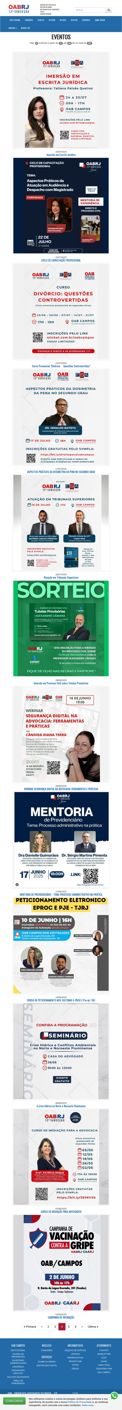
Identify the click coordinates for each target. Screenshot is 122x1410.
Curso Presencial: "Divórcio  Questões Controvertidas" (61, 366)
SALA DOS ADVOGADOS (18, 1377)
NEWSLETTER (103, 1354)
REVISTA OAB (75, 1361)
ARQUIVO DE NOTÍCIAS (75, 1350)
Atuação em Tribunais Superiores (61, 577)
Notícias (52, 20)
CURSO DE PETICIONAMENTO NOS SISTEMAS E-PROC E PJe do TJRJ (61, 1000)
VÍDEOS (75, 1369)
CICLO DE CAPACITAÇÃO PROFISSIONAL (61, 260)
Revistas (74, 20)
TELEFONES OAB (104, 1369)
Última (93, 1326)
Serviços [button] (13, 28)
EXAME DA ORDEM (46, 1362)
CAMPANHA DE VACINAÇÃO (61, 1317)
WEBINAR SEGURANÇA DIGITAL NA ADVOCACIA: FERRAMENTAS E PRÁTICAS (61, 789)
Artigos (63, 20)
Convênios (86, 20)
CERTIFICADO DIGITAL (46, 1365)
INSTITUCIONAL (18, 1350)
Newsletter (25, 28)
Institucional (16, 19)
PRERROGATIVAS (75, 1358)
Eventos (41, 20)
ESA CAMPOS (104, 1372)
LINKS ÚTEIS (104, 1365)
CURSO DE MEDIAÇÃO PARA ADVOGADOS (61, 1212)
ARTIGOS (75, 1354)
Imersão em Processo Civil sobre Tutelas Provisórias (61, 683)
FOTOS (75, 1365)
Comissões (29, 20)
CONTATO (103, 1350)
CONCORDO (14, 1401)
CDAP (103, 1358)
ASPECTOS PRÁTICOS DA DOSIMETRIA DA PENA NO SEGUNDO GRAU (61, 472)
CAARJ (104, 1361)
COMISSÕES (47, 1350)
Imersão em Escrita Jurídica (61, 155)
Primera (30, 1326)
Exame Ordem (100, 20)
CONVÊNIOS (18, 1367)
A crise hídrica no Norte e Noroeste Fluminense (61, 1106)
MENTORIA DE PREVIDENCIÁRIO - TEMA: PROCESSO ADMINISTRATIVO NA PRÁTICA (61, 895)
